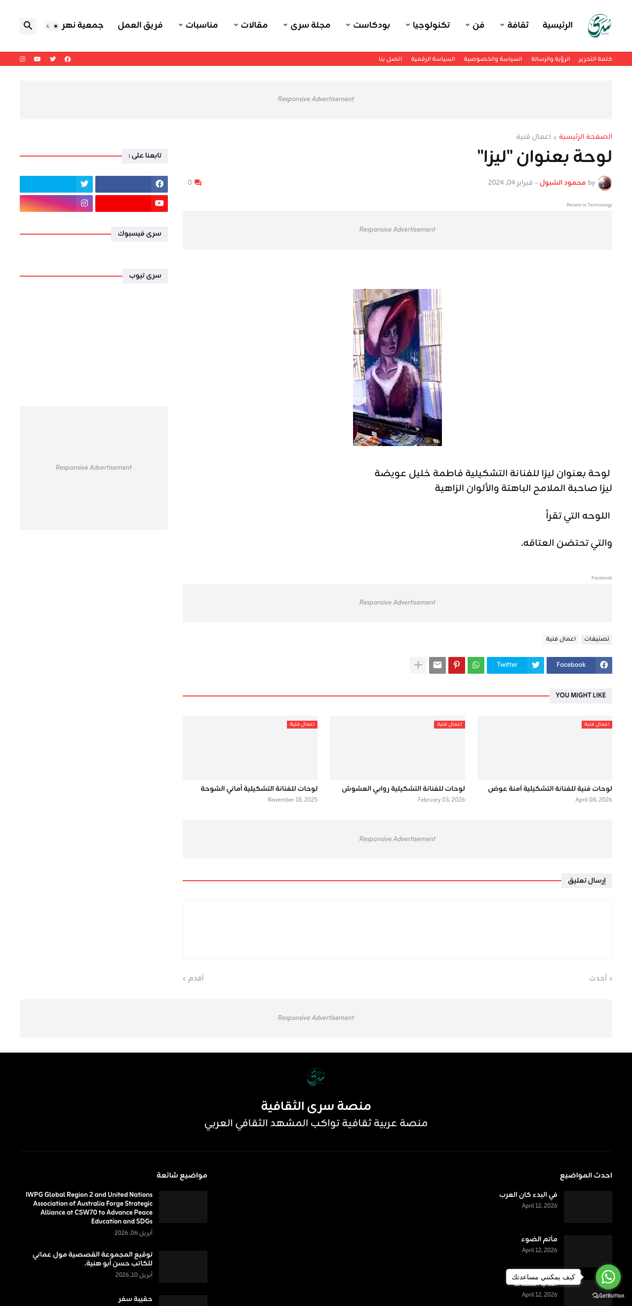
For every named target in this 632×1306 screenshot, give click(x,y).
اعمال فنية (533, 138)
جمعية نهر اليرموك (67, 26)
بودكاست (371, 26)
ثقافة (517, 26)
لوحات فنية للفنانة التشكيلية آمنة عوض (550, 789)
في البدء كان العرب (528, 1195)
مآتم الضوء (539, 1239)
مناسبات (202, 26)
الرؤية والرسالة (550, 59)
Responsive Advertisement (316, 99)
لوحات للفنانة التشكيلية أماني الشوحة (258, 789)
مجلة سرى (310, 26)
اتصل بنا (390, 59)
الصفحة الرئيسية (585, 138)
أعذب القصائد (535, 1284)
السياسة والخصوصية (493, 59)
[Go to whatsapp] (608, 1277)
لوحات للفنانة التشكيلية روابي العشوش (403, 789)
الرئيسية (558, 26)
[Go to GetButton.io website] (608, 1296)
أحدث (598, 979)
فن (478, 26)
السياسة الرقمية (433, 59)
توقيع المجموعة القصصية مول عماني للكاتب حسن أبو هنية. (93, 1259)
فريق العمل (140, 26)
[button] (52, 26)
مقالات (254, 26)
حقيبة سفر (135, 1299)
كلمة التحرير (595, 59)
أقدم (196, 979)
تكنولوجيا (431, 26)
